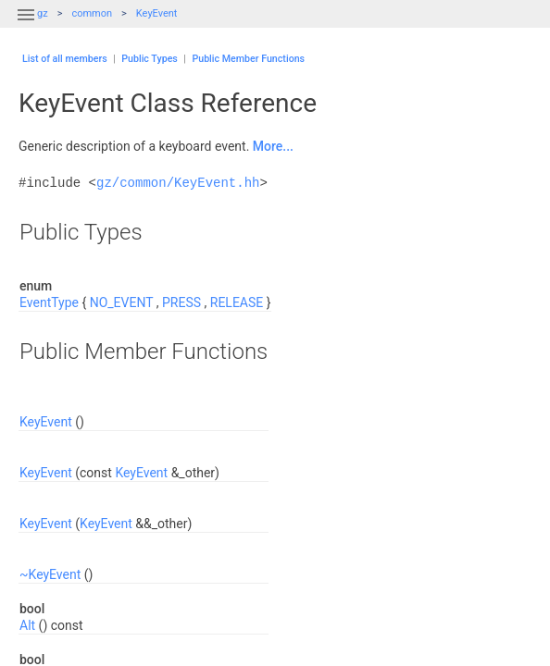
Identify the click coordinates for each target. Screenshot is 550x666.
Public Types (149, 59)
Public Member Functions (248, 59)
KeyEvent (157, 13)
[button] (26, 26)
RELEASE (236, 302)
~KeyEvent (50, 574)
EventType (49, 302)
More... (273, 146)
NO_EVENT (122, 302)
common (91, 13)
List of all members (64, 59)
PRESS (181, 302)
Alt (27, 625)
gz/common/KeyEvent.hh (177, 182)
